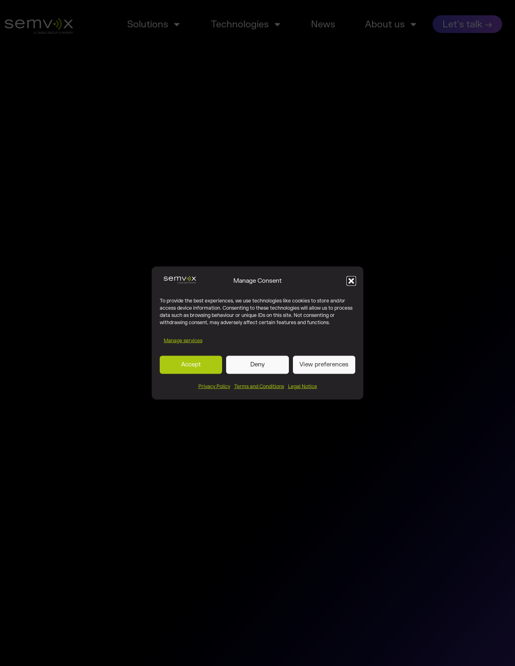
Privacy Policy (214, 389)
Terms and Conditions (259, 389)
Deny (257, 368)
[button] (351, 284)
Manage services (183, 343)
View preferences (323, 368)
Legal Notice (302, 389)
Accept (191, 368)
